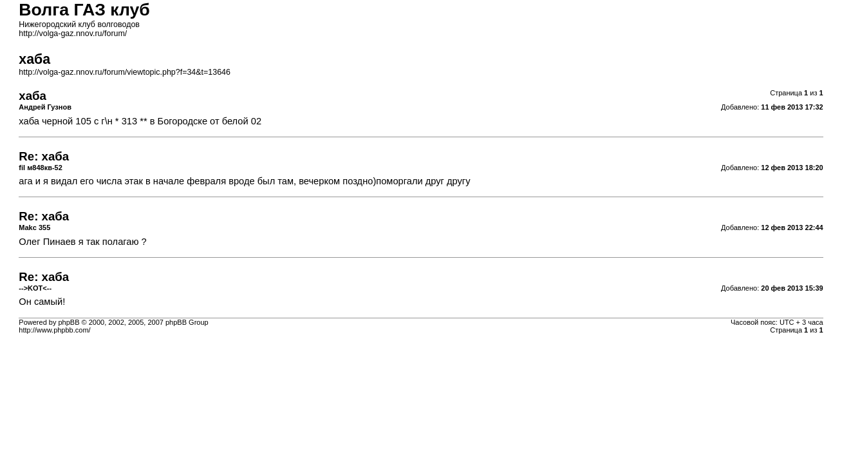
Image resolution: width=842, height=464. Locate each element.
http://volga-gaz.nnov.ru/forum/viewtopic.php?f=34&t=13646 (124, 72)
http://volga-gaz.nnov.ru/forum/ (73, 33)
